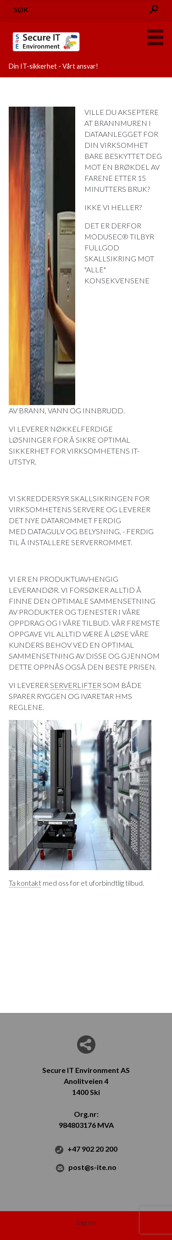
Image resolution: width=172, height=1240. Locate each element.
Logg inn (86, 1222)
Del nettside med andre (86, 1044)
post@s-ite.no (86, 1168)
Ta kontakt (25, 882)
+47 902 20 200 (86, 1149)
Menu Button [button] (155, 37)
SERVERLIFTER (75, 685)
